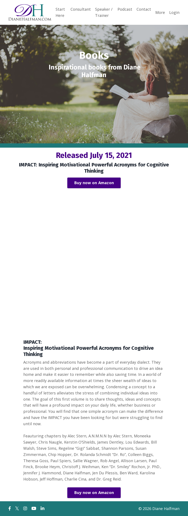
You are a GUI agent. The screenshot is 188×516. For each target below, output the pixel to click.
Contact (144, 9)
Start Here (60, 12)
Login (174, 12)
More (160, 12)
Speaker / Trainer (104, 12)
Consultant (80, 9)
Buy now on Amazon (94, 182)
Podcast (125, 9)
